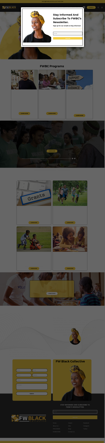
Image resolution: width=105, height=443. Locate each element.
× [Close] (84, 7)
